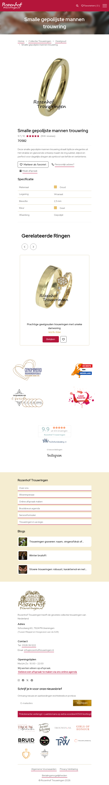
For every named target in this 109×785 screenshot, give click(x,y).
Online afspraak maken (31, 501)
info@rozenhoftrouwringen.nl (39, 650)
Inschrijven (82, 702)
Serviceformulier (27, 515)
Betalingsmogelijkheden (54, 775)
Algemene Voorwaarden (43, 769)
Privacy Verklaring (69, 769)
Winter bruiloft (37, 555)
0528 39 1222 (29, 645)
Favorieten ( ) (90, 6)
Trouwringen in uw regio (31, 521)
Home (21, 41)
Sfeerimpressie (26, 494)
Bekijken (50, 339)
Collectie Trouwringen (40, 41)
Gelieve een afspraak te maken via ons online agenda (47, 671)
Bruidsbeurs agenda (29, 508)
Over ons (23, 488)
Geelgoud (60, 41)
